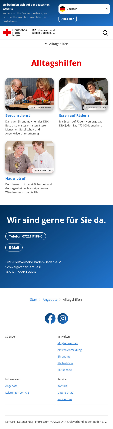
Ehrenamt (63, 356)
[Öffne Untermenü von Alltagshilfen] (56, 44)
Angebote (11, 386)
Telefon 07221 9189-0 (25, 236)
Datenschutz (65, 392)
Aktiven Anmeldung (69, 350)
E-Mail (14, 247)
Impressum (64, 399)
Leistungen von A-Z (17, 392)
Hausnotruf (15, 178)
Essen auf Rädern (74, 115)
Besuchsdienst (17, 115)
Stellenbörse (65, 363)
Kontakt (62, 386)
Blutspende (64, 370)
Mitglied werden (67, 343)
